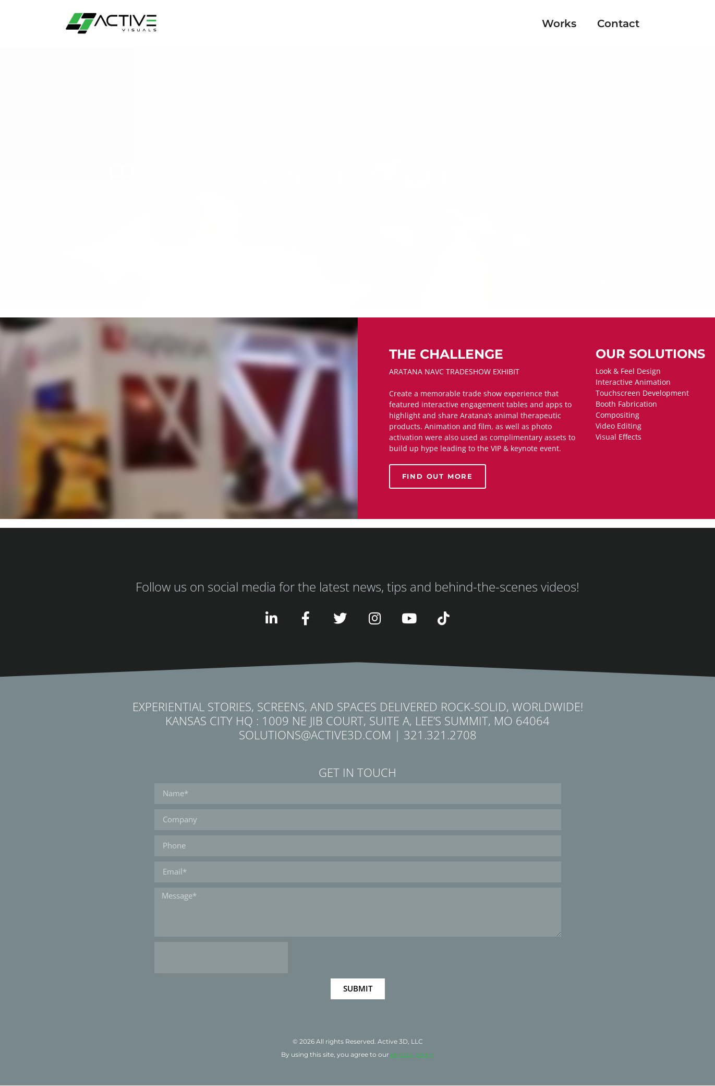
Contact (618, 23)
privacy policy (412, 1055)
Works (559, 23)
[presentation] (221, 958)
